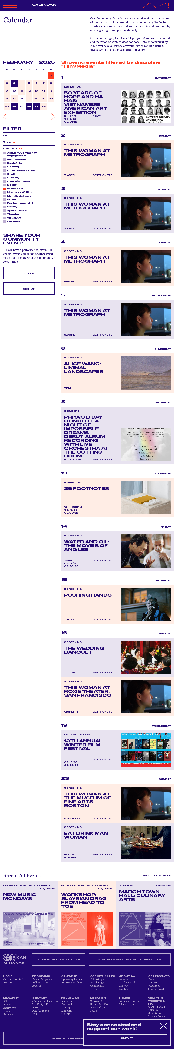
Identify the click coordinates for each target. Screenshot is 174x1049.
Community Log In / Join (58, 960)
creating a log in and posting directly (113, 30)
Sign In (29, 273)
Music (10, 199)
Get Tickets (102, 175)
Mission (123, 979)
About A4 (127, 976)
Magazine (11, 998)
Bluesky (65, 1007)
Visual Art (13, 217)
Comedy (12, 166)
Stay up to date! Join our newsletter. (130, 960)
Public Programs (42, 979)
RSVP (96, 116)
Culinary (12, 177)
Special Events (156, 989)
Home (7, 976)
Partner (152, 982)
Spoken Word (16, 210)
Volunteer (154, 986)
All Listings (97, 979)
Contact (124, 989)
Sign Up (29, 289)
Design (11, 185)
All (5, 1001)
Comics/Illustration (20, 170)
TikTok (65, 1014)
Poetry (11, 206)
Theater (12, 214)
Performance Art (19, 203)
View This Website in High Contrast (157, 1002)
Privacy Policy (156, 1016)
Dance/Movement (19, 181)
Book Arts (13, 163)
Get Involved (159, 976)
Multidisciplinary (18, 196)
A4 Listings (97, 982)
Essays (7, 1004)
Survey (127, 1038)
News (6, 1011)
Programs (41, 976)
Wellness (12, 221)
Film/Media (14, 188)
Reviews (8, 1014)
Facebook (67, 1004)
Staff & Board (127, 982)
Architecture (16, 159)
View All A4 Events (155, 876)
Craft (10, 174)
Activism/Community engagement (20, 154)
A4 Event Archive (71, 982)
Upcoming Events (71, 979)
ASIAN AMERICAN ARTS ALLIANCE (14, 959)
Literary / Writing (19, 192)
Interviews (9, 1008)
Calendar (44, 4)
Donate (152, 979)
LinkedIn (66, 1011)
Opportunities (102, 976)
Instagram (67, 1001)
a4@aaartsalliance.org (131, 49)
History (123, 986)
